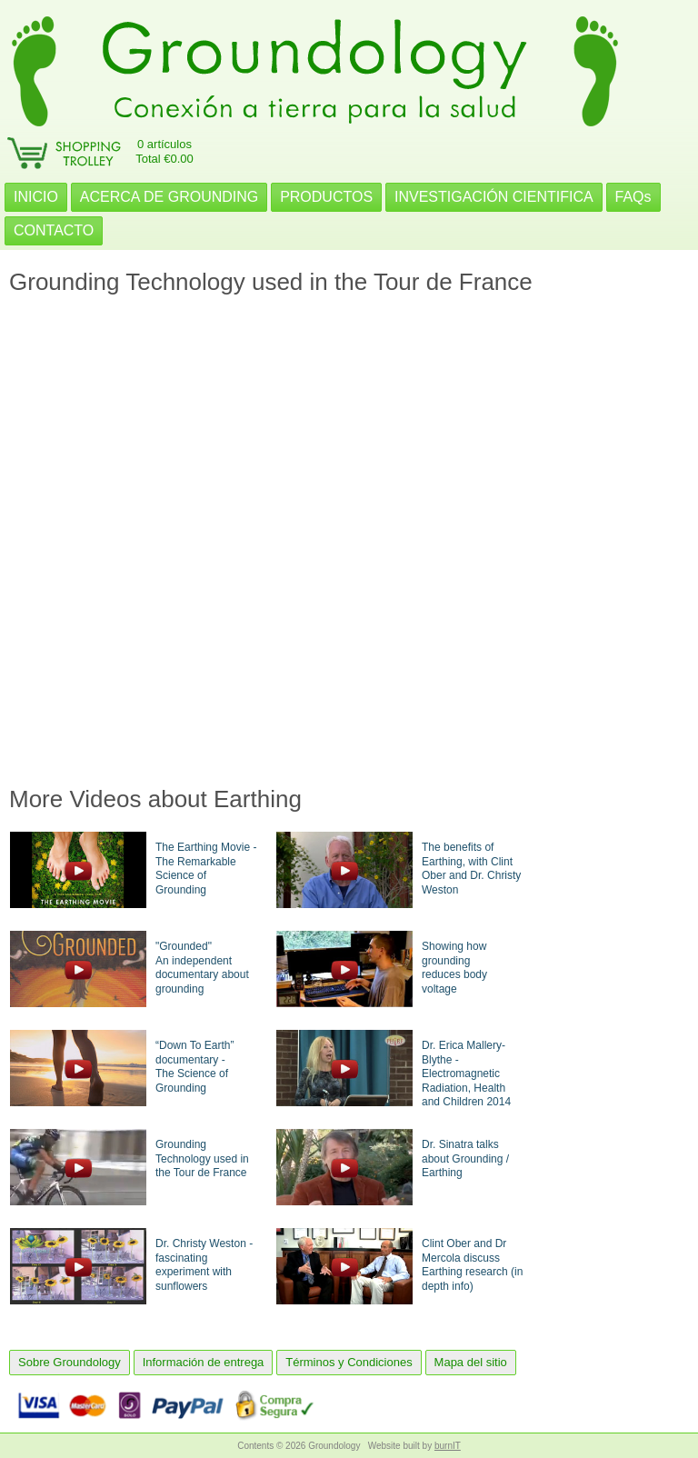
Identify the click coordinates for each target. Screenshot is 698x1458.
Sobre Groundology (69, 1362)
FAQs (633, 197)
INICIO (36, 197)
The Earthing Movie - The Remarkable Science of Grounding (205, 868)
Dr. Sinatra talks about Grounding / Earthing (465, 1158)
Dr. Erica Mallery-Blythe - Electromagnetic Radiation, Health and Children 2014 (466, 1073)
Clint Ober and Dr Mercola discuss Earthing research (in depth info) (472, 1265)
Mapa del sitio (470, 1362)
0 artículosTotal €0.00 (164, 151)
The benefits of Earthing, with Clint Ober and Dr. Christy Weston (471, 868)
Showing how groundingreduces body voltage (454, 967)
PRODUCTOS (326, 197)
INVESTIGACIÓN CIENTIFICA (493, 197)
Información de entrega (203, 1362)
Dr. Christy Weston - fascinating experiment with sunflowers (204, 1265)
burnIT (447, 1446)
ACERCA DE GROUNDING (169, 197)
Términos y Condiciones (348, 1362)
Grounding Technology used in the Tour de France (202, 1158)
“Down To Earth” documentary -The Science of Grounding (194, 1066)
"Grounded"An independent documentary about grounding (202, 967)
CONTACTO (54, 230)
